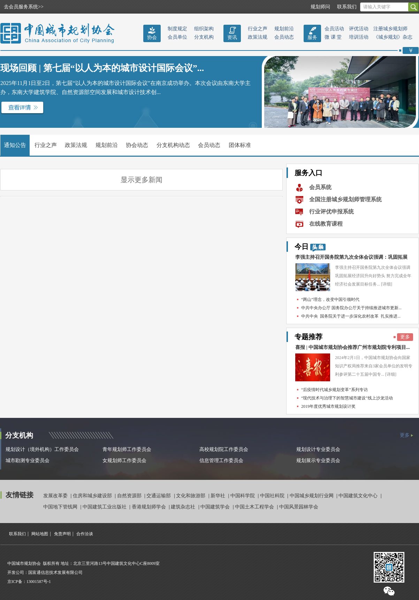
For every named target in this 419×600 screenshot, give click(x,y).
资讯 (232, 37)
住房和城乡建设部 (93, 495)
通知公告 (15, 145)
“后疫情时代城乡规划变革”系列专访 (334, 389)
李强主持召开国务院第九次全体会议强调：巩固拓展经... (351, 259)
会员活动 (334, 28)
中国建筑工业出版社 (105, 506)
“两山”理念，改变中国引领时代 (330, 299)
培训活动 (358, 37)
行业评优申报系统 (331, 212)
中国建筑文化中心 (358, 495)
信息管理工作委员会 (221, 460)
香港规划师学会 (149, 506)
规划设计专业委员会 (318, 449)
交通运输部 (159, 495)
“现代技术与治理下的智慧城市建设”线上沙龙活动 (347, 398)
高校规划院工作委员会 (223, 449)
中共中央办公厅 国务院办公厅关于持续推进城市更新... (351, 307)
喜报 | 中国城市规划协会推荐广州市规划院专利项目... (352, 347)
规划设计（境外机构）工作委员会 (42, 449)
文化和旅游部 (191, 495)
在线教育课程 (326, 224)
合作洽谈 (84, 533)
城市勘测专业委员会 (27, 460)
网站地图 (39, 533)
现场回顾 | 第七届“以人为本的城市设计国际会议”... (102, 68)
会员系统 (320, 187)
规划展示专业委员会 (318, 460)
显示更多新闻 (141, 180)
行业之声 (257, 28)
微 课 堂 (333, 37)
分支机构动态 (173, 145)
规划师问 (320, 6)
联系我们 (347, 6)
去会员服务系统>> (24, 6)
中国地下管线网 (61, 506)
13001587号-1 (38, 581)
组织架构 (204, 28)
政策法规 (257, 37)
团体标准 (240, 145)
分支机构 (204, 37)
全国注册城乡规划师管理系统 (345, 199)
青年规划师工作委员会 (126, 449)
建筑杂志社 (184, 506)
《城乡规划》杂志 (392, 37)
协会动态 (137, 145)
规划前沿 (284, 28)
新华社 (219, 495)
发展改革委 (56, 495)
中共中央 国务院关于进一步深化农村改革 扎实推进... (351, 316)
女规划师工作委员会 (124, 460)
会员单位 (177, 37)
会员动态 (284, 37)
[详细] (386, 284)
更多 (405, 337)
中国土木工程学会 (255, 506)
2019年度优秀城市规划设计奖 (328, 406)
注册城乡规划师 (390, 28)
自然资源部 (130, 495)
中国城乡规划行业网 (312, 495)
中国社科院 (273, 495)
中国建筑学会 (215, 506)
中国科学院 (243, 495)
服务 (312, 37)
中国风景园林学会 (298, 506)
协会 (152, 37)
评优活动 (358, 28)
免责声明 (62, 533)
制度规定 (177, 28)
